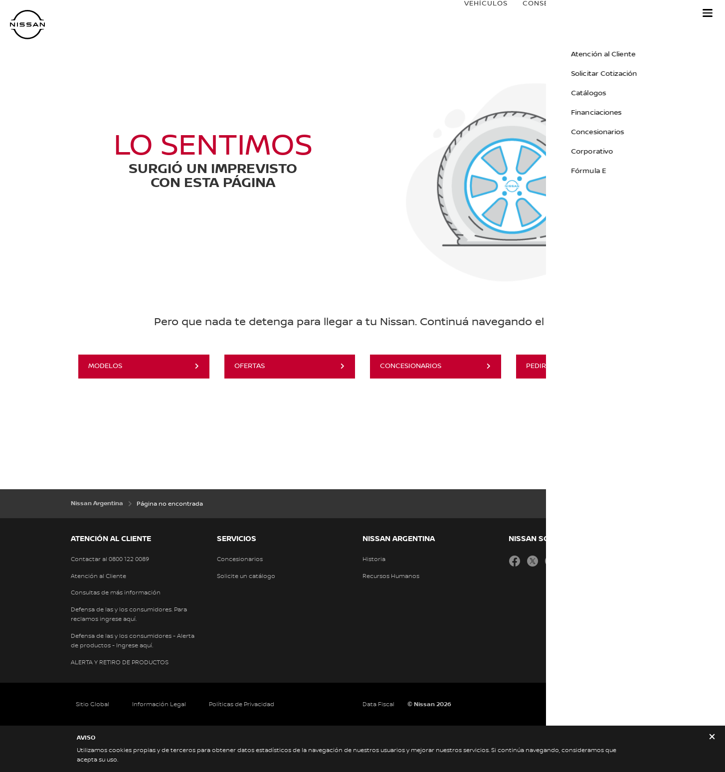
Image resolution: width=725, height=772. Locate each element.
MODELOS (105, 366)
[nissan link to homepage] (27, 24)
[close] (712, 738)
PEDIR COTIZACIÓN (558, 366)
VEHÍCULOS (476, 13)
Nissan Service (650, 13)
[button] (708, 13)
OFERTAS (249, 366)
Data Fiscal (378, 704)
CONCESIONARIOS (410, 366)
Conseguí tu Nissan (554, 13)
